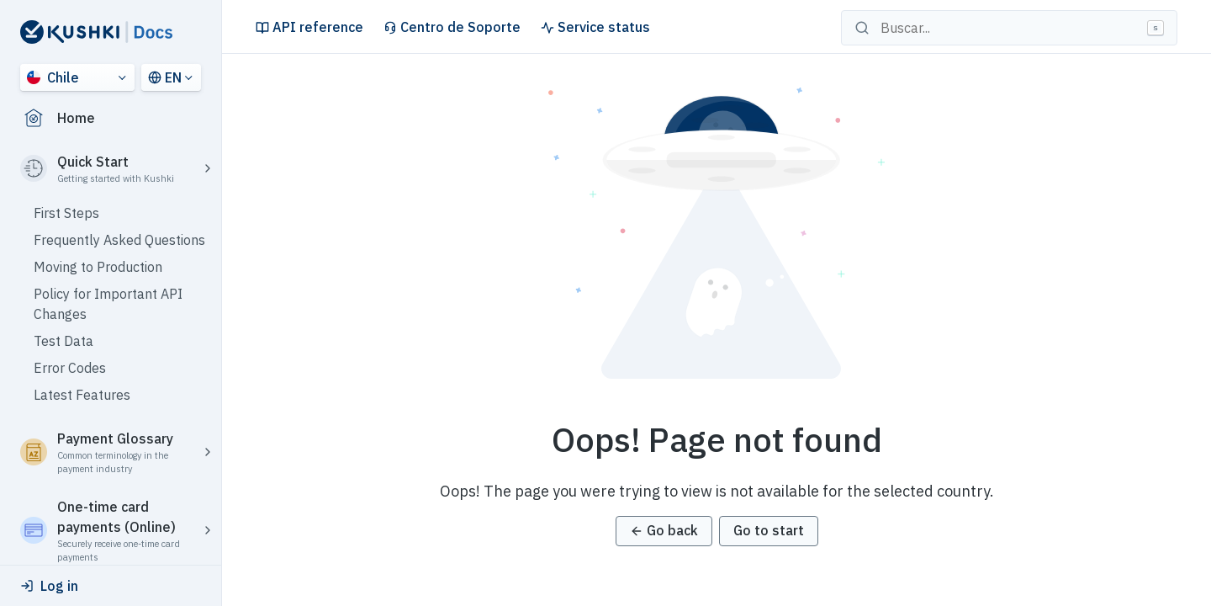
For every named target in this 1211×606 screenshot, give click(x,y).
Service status (595, 27)
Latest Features (82, 394)
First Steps (66, 213)
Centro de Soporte (452, 27)
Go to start (768, 530)
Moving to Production (98, 266)
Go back (664, 530)
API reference (309, 27)
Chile (53, 77)
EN (165, 77)
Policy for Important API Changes (108, 303)
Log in (49, 585)
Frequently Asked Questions (119, 239)
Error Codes (70, 367)
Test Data (63, 340)
